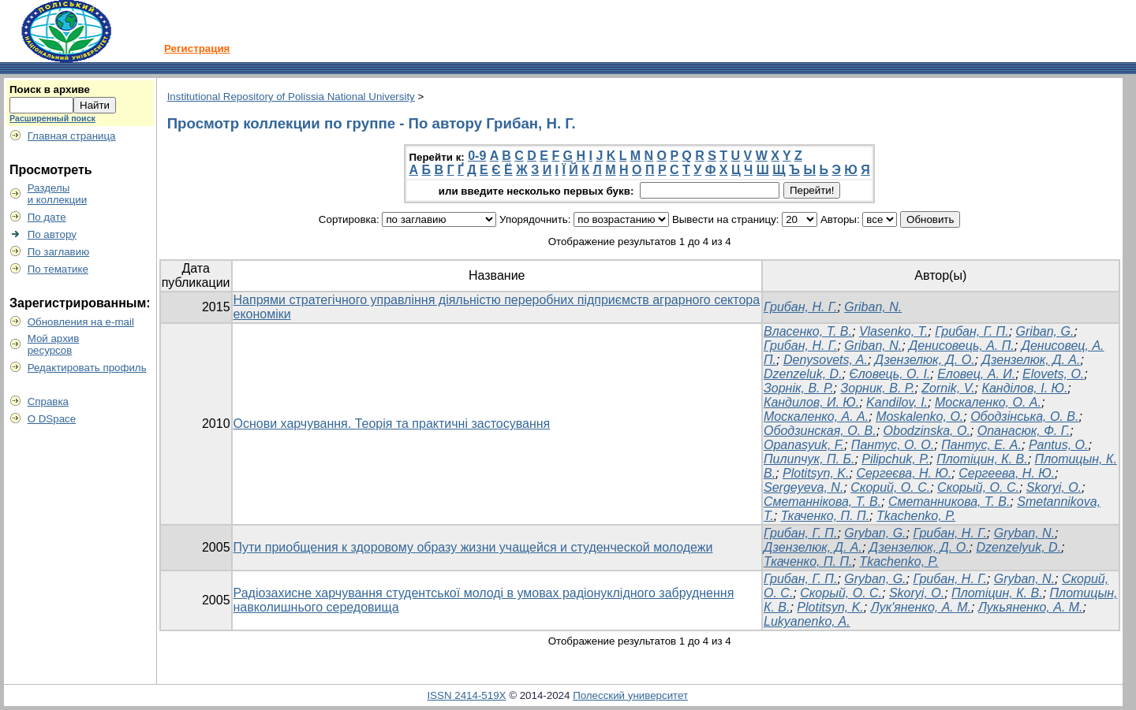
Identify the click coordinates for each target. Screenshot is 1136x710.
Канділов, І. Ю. (1025, 388)
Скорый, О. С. (978, 487)
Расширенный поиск (52, 118)
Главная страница (72, 136)
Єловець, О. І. (889, 374)
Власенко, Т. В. (808, 331)
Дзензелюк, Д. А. (1030, 359)
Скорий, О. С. (890, 487)
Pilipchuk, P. (895, 459)
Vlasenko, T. (893, 331)
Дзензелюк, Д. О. (925, 359)
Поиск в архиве (49, 89)
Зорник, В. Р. (877, 388)
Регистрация (197, 48)
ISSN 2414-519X (466, 695)
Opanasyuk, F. (804, 445)
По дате (47, 217)
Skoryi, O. (1054, 487)
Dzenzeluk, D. (803, 374)
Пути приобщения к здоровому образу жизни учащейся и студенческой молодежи (473, 547)
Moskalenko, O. (919, 416)
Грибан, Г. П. (971, 331)
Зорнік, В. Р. (799, 388)
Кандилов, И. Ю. (811, 402)
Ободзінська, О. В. (1024, 416)
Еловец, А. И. (976, 374)
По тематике (58, 269)
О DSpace (52, 419)
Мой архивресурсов (54, 344)
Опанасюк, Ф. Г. (1024, 430)
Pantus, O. (1059, 445)
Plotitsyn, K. (816, 473)
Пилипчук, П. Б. (809, 459)
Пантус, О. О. (892, 445)
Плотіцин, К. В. (982, 459)
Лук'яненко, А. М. (921, 607)
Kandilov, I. (897, 402)
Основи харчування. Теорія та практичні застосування (392, 423)
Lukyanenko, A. (807, 621)
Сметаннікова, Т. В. (822, 501)
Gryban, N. (1024, 533)
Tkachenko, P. (915, 515)
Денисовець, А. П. (962, 345)
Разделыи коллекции (58, 194)
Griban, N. (873, 307)
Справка (48, 401)
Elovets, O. (1053, 374)
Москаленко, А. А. (816, 416)
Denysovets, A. (825, 359)
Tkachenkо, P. (898, 561)
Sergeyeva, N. (803, 487)
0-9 (477, 155)
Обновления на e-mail (81, 322)
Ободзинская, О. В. (820, 430)
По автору (52, 234)
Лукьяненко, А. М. (1030, 607)
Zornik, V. (947, 388)
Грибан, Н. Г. (800, 307)
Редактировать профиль (87, 368)
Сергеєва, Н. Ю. (903, 473)
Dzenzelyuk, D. (1019, 547)
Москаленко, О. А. (988, 402)
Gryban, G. (875, 533)
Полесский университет (630, 695)
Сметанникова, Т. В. (949, 501)
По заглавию (59, 252)
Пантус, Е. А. (981, 445)
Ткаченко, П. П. (825, 515)
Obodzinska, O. (927, 430)
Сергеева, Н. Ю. (1006, 473)
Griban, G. (1045, 331)
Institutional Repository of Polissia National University (291, 96)
